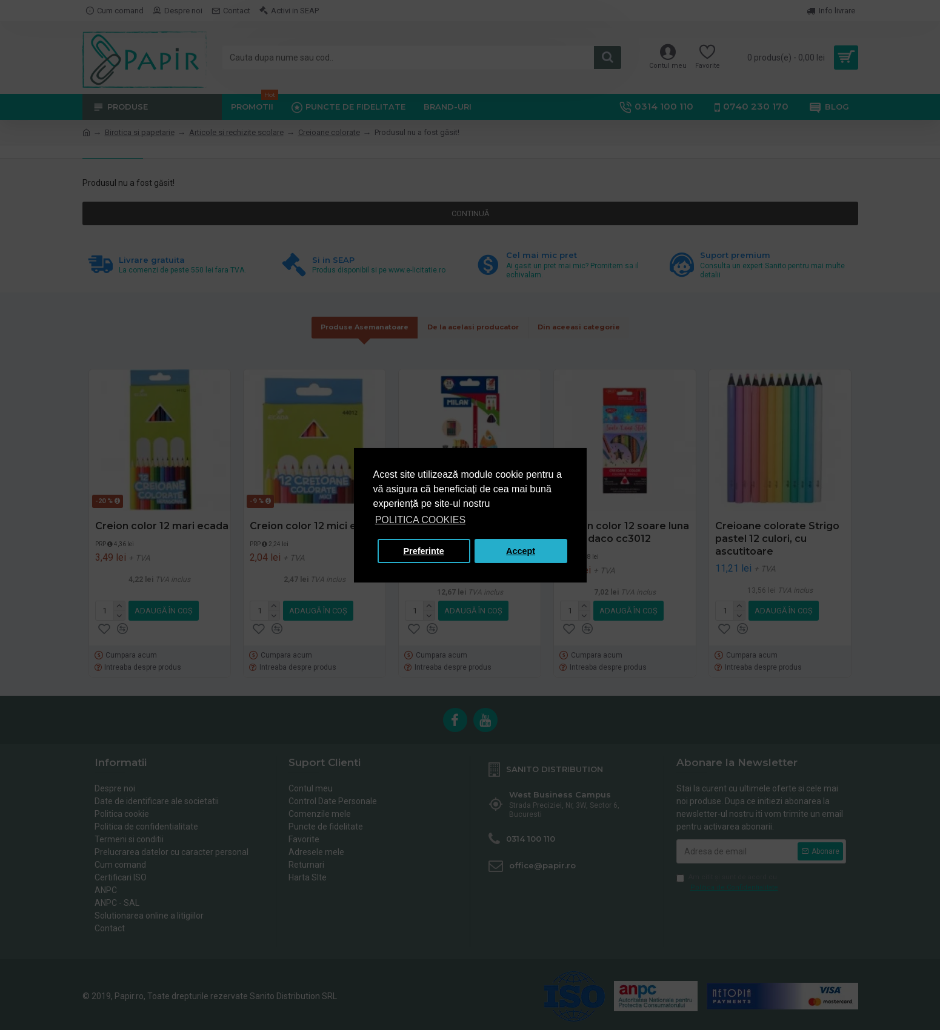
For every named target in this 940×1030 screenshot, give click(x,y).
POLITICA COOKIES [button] (420, 520)
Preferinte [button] (424, 551)
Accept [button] (520, 551)
